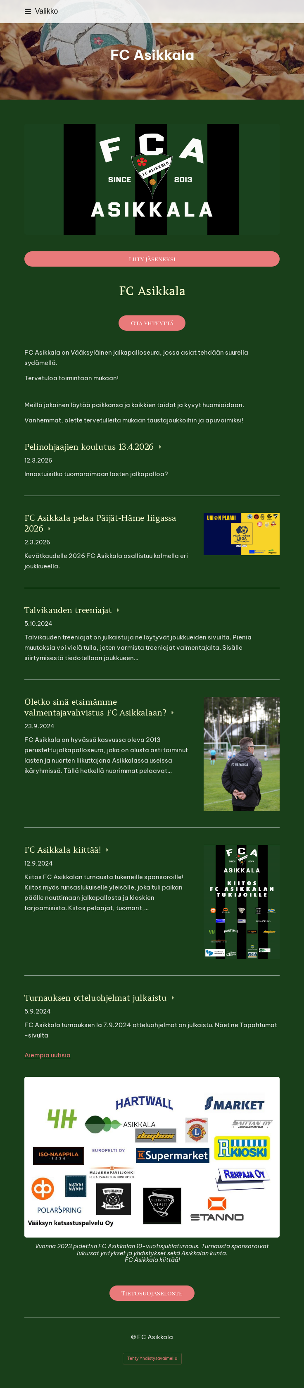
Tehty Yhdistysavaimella (152, 1358)
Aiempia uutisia (47, 1055)
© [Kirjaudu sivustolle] (134, 1337)
